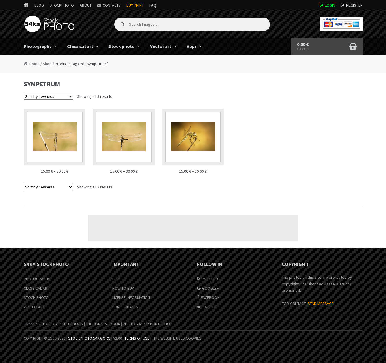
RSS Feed (210, 278)
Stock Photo (36, 297)
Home (34, 63)
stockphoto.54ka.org (89, 338)
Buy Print (135, 5)
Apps (192, 46)
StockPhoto (62, 5)
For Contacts (125, 307)
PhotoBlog (46, 323)
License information (131, 297)
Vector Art (34, 307)
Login (330, 5)
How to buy (123, 288)
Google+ (210, 288)
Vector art (160, 46)
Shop (47, 63)
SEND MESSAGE (321, 303)
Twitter (209, 307)
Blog (39, 5)
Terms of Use (137, 338)
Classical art (80, 46)
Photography (38, 46)
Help (116, 278)
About (85, 5)
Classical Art (36, 288)
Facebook (210, 297)
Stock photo (121, 46)
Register (354, 5)
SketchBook (71, 323)
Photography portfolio (146, 323)
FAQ (152, 5)
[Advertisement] (193, 228)
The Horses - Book (103, 323)
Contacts (112, 5)
